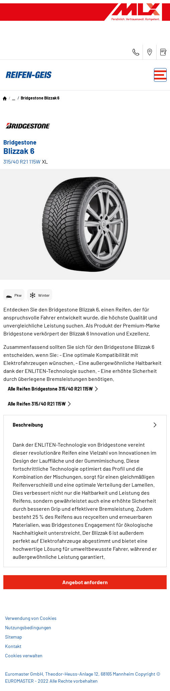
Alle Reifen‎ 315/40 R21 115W (40, 404)
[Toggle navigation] (160, 75)
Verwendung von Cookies (31, 618)
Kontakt (13, 646)
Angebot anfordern (85, 582)
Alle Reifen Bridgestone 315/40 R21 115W (53, 389)
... (13, 97)
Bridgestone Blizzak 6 (40, 97)
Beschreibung (85, 425)
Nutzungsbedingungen (28, 627)
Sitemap (13, 637)
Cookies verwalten (23, 655)
